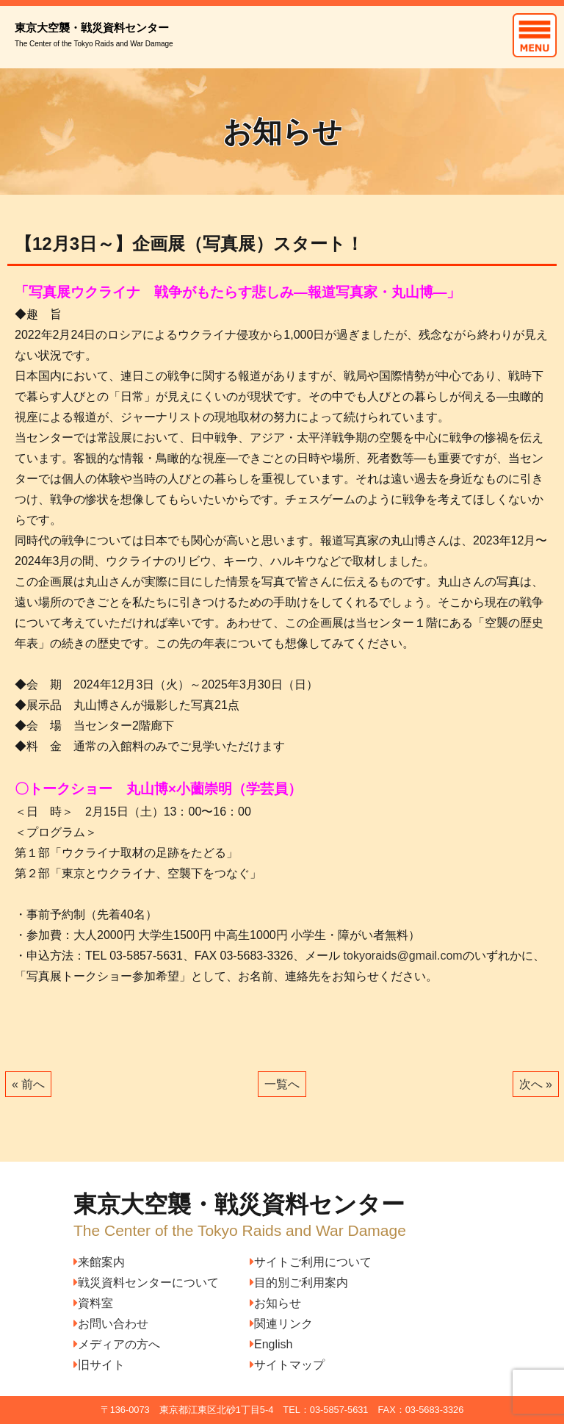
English (271, 1344)
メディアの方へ (116, 1344)
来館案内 (99, 1262)
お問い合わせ (110, 1323)
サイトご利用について (311, 1262)
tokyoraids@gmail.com (403, 955)
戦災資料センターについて (146, 1282)
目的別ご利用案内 (299, 1282)
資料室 (93, 1303)
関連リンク (281, 1323)
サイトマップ (287, 1365)
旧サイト (99, 1365)
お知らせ (275, 1303)
